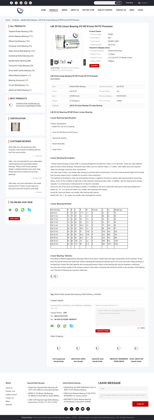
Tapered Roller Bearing (18, 31)
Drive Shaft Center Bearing (20, 70)
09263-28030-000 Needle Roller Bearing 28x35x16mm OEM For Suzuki (136, 360)
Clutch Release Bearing (18, 36)
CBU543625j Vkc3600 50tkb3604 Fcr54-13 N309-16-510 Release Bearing (80, 388)
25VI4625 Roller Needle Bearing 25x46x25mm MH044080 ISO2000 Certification (29, 106)
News (132, 10)
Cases (140, 10)
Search (118, 3)
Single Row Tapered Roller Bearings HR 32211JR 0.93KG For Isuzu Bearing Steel (43, 388)
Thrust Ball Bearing (17, 85)
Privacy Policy (27, 417)
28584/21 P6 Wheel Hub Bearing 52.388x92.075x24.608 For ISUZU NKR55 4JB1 (43, 394)
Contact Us (121, 10)
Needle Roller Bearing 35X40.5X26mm (79, 294)
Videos (64, 10)
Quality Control (105, 10)
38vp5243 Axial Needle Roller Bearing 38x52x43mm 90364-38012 (97, 360)
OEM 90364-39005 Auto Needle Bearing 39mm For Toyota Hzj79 (78, 360)
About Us (75, 10)
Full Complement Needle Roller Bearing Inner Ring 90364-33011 (59, 360)
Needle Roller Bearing (29, 20)
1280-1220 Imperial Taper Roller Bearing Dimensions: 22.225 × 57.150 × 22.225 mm (43, 401)
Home (43, 10)
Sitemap (9, 405)
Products (53, 10)
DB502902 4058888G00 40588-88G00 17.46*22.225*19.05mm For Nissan (119, 360)
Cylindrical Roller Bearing (19, 56)
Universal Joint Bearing (18, 46)
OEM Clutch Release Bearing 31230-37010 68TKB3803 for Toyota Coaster (80, 394)
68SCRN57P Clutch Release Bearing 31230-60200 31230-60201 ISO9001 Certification (77, 400)
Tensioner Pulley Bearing (19, 66)
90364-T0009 (59, 294)
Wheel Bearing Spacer (18, 75)
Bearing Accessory (16, 80)
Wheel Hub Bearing (17, 41)
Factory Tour (88, 10)
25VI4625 (97, 294)
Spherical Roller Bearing (19, 90)
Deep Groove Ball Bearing (19, 51)
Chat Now (129, 3)
